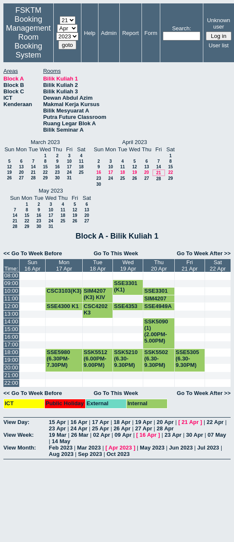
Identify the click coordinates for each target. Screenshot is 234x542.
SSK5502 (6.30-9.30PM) (156, 358)
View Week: (18, 435)
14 (33, 166)
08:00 (11, 275)
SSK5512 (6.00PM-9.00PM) (95, 358)
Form (150, 33)
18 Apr (121, 422)
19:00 (11, 360)
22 (45, 172)
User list (218, 45)
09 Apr (123, 435)
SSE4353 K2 (125, 309)
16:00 (11, 337)
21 (33, 172)
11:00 (11, 298)
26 (9, 178)
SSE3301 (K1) (125, 286)
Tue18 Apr (98, 265)
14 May (61, 441)
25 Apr (100, 428)
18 (81, 166)
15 (45, 166)
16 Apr (78, 422)
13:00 (11, 314)
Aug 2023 (61, 454)
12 (9, 166)
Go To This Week (116, 253)
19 (9, 172)
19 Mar (57, 435)
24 (69, 172)
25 (81, 172)
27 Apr (143, 428)
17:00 (11, 344)
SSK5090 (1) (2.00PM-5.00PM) (156, 331)
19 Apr (143, 422)
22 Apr (215, 422)
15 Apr (57, 422)
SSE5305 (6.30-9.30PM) (187, 358)
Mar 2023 (89, 447)
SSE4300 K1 (62, 306)
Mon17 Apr (64, 265)
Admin (109, 33)
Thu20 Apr (159, 265)
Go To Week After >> (204, 253)
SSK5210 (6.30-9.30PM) (126, 358)
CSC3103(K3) (63, 291)
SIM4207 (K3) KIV (95, 294)
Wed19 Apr (128, 265)
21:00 (11, 375)
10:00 (11, 291)
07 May (217, 435)
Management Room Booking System (28, 41)
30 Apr (194, 435)
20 (21, 172)
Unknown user (218, 23)
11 (81, 161)
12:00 (11, 306)
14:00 (11, 321)
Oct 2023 (118, 454)
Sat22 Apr (218, 265)
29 (45, 178)
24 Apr (78, 428)
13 (21, 166)
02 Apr (101, 435)
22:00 (11, 383)
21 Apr (190, 422)
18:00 (11, 352)
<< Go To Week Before (32, 253)
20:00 (11, 367)
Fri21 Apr (190, 265)
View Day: (16, 422)
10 (69, 161)
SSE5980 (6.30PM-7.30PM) (58, 358)
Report (130, 33)
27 (21, 178)
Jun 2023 (181, 447)
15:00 (11, 329)
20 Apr (165, 422)
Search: (181, 28)
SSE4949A (157, 306)
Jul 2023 (208, 447)
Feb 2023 (61, 447)
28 (33, 178)
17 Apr (100, 422)
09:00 (11, 283)
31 (69, 178)
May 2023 (152, 447)
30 (57, 178)
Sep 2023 (90, 454)
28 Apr (165, 428)
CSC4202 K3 (95, 309)
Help (89, 33)
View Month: (19, 447)
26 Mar (79, 435)
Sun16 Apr (32, 265)
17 (69, 166)
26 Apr (121, 428)
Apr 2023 (120, 447)
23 (57, 172)
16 (57, 166)
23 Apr (57, 428)
